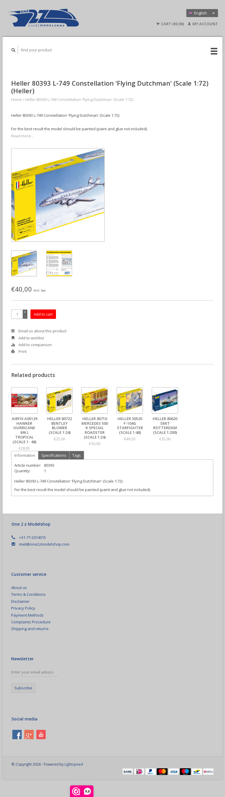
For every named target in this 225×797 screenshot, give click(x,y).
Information (24, 455)
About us (19, 587)
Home (16, 99)
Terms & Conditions (28, 594)
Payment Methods (27, 615)
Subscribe (23, 688)
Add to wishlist (27, 338)
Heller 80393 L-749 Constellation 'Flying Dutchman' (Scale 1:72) (79, 99)
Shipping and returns (30, 628)
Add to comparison (31, 344)
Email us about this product (39, 331)
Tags (76, 455)
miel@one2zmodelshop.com (44, 544)
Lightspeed (73, 764)
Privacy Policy (23, 608)
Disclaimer (20, 601)
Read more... (22, 135)
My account (203, 23)
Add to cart (43, 314)
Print (19, 351)
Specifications (53, 455)
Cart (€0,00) (170, 23)
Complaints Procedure (31, 622)
